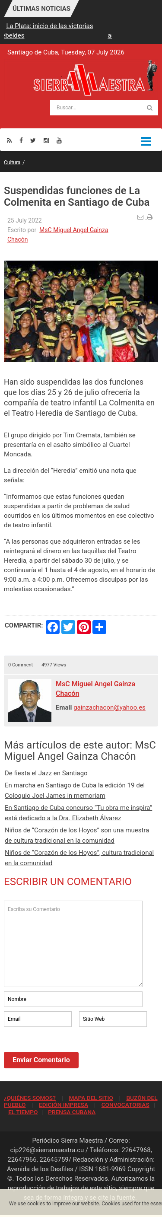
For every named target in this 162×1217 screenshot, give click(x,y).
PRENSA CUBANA (71, 1112)
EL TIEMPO (23, 1112)
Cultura (12, 162)
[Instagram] (46, 140)
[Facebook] (21, 140)
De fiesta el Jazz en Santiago (46, 773)
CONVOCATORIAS (125, 1104)
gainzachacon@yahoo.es (109, 707)
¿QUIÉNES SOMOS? (30, 1097)
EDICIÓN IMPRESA (63, 1104)
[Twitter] (33, 140)
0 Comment (20, 665)
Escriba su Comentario (73, 944)
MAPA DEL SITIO (91, 1097)
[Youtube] (59, 140)
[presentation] (69, 1052)
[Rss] (9, 140)
